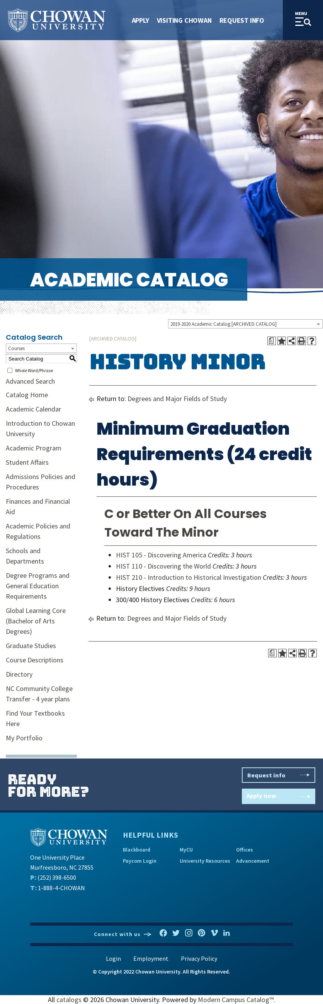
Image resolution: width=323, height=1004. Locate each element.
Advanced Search (30, 381)
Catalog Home (27, 394)
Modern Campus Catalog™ (236, 999)
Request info (278, 775)
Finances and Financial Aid (38, 506)
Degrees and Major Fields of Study (177, 398)
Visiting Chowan (184, 20)
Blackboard (136, 849)
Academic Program (33, 448)
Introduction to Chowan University (40, 428)
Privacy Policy (199, 958)
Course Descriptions (34, 659)
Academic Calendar (33, 409)
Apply (140, 20)
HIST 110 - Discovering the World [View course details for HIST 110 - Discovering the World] (163, 566)
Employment (150, 958)
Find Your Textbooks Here (35, 718)
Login (113, 958)
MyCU (186, 849)
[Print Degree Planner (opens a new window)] (271, 341)
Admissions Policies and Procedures (40, 481)
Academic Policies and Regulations (38, 531)
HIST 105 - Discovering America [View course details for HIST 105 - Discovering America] (161, 554)
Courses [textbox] (16, 348)
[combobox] (245, 323)
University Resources (205, 860)
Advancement (252, 860)
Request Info (241, 20)
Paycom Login (139, 860)
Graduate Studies (31, 645)
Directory (19, 674)
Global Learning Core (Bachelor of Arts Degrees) (36, 621)
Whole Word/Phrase (34, 370)
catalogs (69, 999)
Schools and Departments (25, 555)
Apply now (278, 796)
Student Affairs (27, 462)
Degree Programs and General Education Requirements (38, 586)
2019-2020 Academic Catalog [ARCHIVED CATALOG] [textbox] (223, 324)
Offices (244, 849)
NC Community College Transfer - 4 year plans (39, 693)
